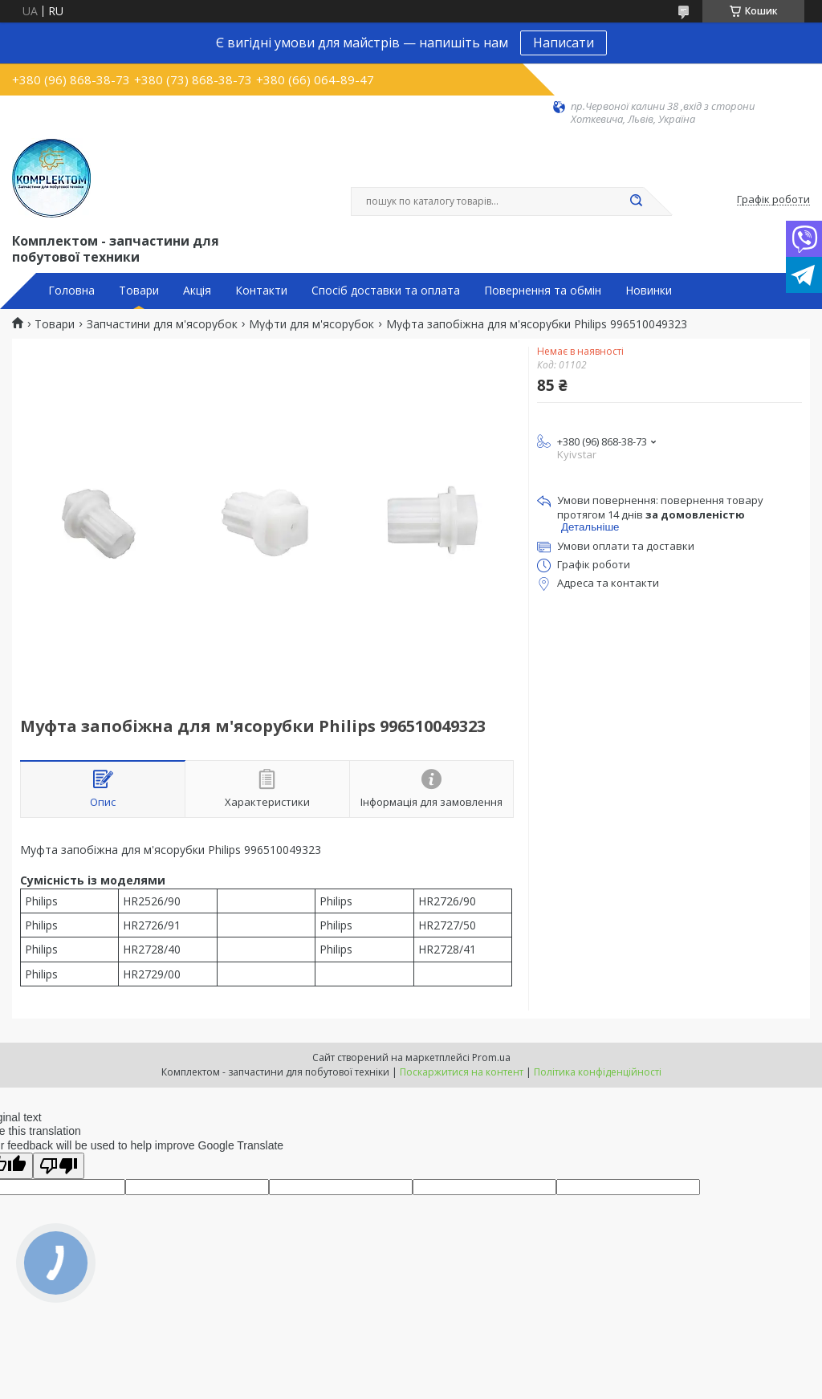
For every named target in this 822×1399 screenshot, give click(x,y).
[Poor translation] (58, 1166)
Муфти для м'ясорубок (311, 324)
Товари (139, 290)
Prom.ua (491, 1057)
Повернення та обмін (542, 290)
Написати (563, 42)
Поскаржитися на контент (461, 1072)
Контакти (261, 290)
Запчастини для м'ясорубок (162, 324)
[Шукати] (636, 201)
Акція (197, 290)
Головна (71, 290)
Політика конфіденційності (597, 1072)
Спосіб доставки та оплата (385, 290)
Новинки (648, 290)
